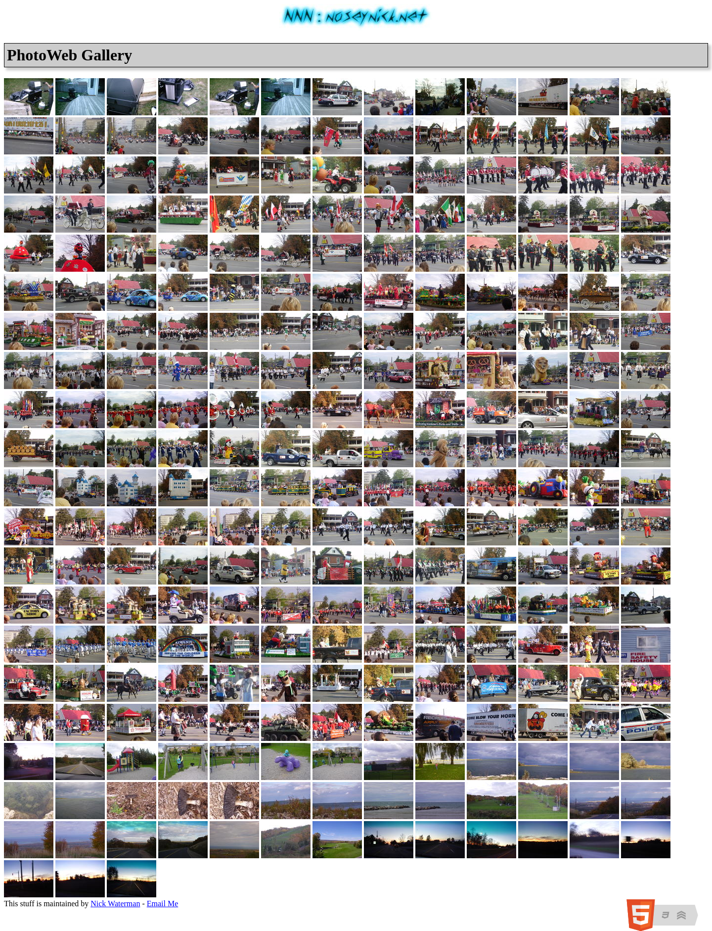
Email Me (162, 903)
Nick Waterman (115, 903)
